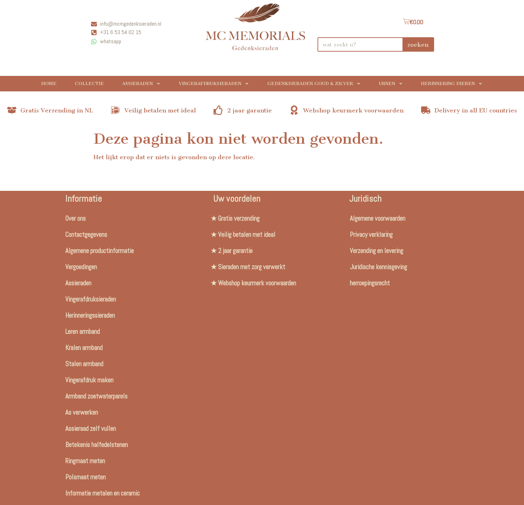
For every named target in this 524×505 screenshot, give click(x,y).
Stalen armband (84, 364)
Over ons (75, 218)
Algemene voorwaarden (377, 218)
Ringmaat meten (85, 461)
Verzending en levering (376, 250)
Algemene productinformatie (99, 250)
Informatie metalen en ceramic (102, 493)
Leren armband (82, 331)
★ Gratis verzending (235, 218)
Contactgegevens (86, 234)
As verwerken (81, 412)
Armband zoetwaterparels (96, 396)
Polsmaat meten (85, 477)
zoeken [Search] (417, 44)
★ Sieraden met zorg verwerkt (248, 267)
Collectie (89, 83)
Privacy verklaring (371, 234)
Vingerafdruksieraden (214, 83)
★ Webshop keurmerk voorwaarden (253, 283)
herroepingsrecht (370, 283)
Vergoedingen (81, 267)
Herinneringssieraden (90, 315)
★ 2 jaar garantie (232, 250)
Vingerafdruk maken (89, 380)
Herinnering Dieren (452, 83)
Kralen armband (84, 347)
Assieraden (141, 83)
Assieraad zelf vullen (90, 428)
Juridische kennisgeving (378, 267)
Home (49, 83)
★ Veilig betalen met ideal (243, 234)
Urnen (391, 83)
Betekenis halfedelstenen (96, 444)
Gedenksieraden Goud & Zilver (314, 83)
